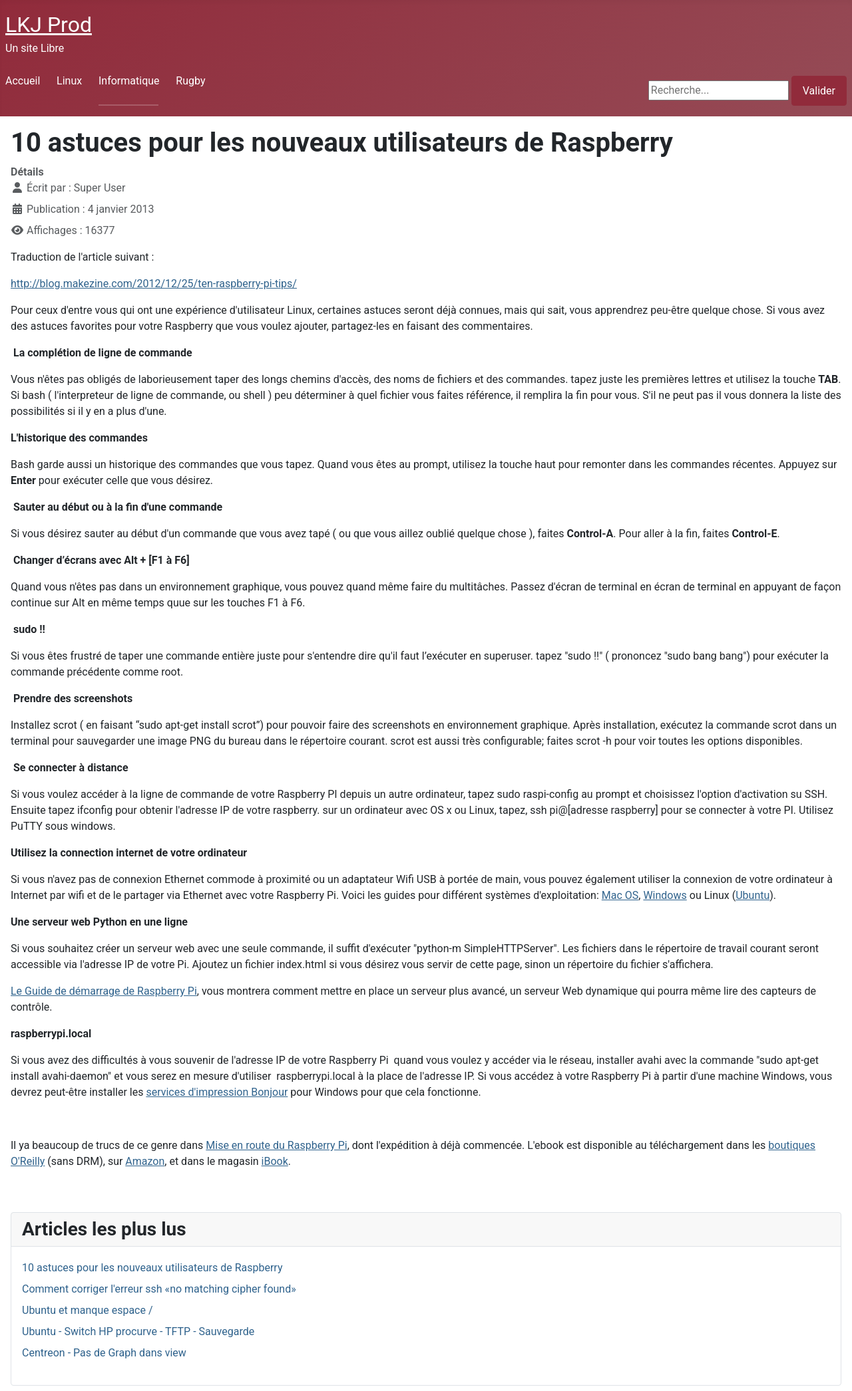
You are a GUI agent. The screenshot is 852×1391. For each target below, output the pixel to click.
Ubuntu (752, 895)
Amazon (144, 1161)
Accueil (22, 80)
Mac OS (620, 895)
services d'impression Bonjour (217, 1092)
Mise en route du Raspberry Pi (276, 1145)
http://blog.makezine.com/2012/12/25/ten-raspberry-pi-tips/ (154, 283)
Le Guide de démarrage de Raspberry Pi (104, 991)
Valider (819, 90)
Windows (664, 895)
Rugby (190, 80)
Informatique (129, 80)
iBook (275, 1161)
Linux (69, 80)
